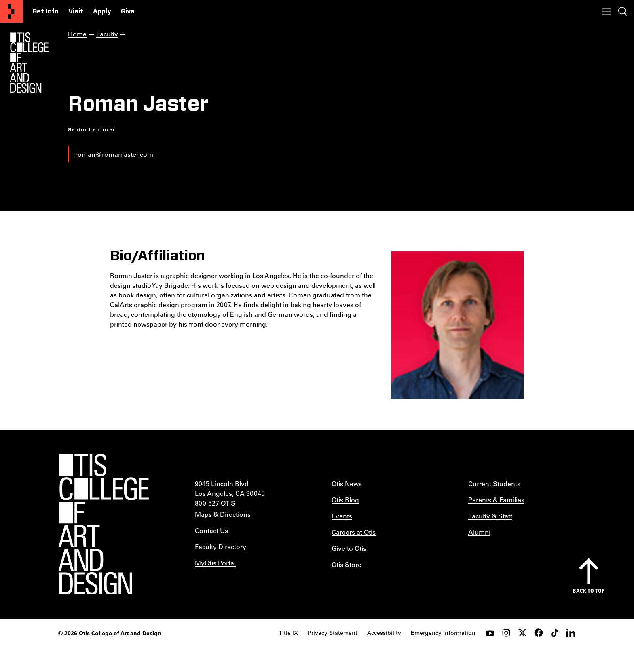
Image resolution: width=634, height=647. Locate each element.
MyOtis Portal (215, 562)
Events (342, 516)
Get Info (45, 11)
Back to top (589, 590)
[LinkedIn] (571, 632)
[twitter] (522, 632)
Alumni (479, 532)
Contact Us (211, 530)
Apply (102, 11)
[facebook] (538, 632)
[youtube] (490, 632)
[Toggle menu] (606, 11)
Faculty (107, 34)
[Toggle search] (623, 11)
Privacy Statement (332, 632)
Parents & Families (496, 499)
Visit (75, 11)
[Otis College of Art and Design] (11, 11)
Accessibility (384, 632)
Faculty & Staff (490, 516)
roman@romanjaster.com (114, 154)
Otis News (347, 483)
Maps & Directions (223, 514)
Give (128, 11)
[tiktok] (555, 632)
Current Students (494, 483)
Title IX (288, 632)
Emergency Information (443, 632)
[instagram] (506, 632)
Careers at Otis (354, 532)
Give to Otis (349, 548)
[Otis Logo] (29, 63)
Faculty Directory (220, 546)
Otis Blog (345, 499)
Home (77, 34)
